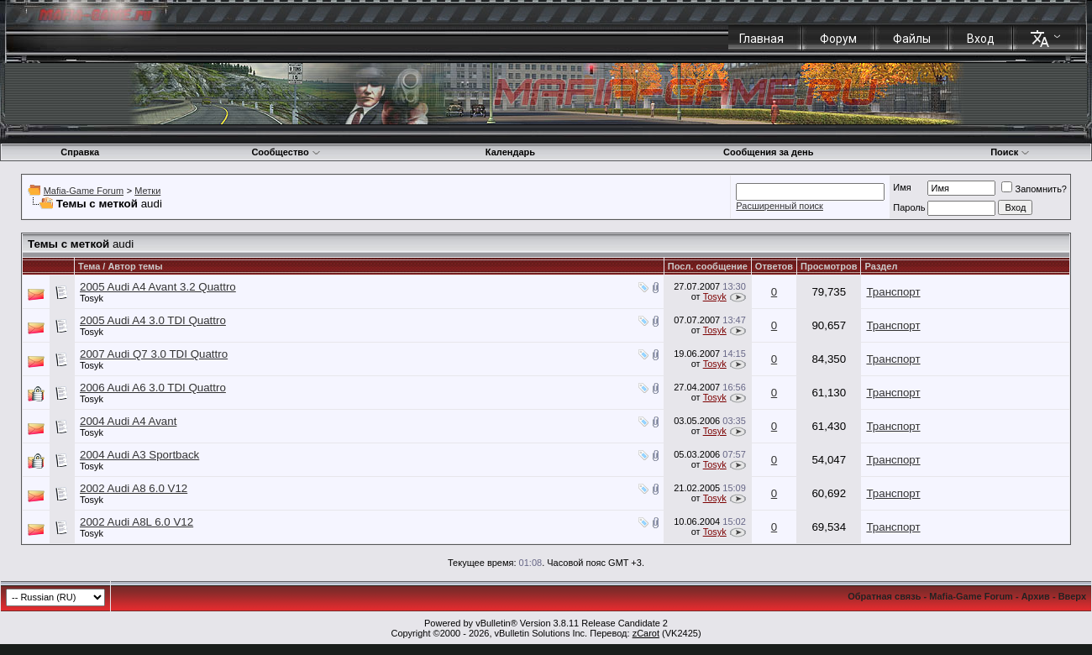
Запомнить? (1034, 189)
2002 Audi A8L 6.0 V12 (136, 522)
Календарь (510, 152)
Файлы (912, 38)
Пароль (909, 207)
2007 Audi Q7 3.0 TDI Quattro (154, 354)
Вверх (1072, 596)
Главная (761, 38)
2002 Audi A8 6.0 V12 (133, 488)
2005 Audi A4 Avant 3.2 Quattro (158, 286)
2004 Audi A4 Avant (128, 421)
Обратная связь (884, 596)
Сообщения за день (768, 152)
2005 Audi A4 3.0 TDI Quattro (153, 320)
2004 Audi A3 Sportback (139, 454)
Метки (147, 191)
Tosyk (91, 298)
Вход (981, 38)
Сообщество (285, 152)
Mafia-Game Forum (83, 191)
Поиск (1010, 152)
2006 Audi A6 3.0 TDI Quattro (153, 387)
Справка (79, 152)
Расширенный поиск (779, 206)
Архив (1035, 596)
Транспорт (893, 292)
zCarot (646, 633)
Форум (838, 38)
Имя (902, 187)
